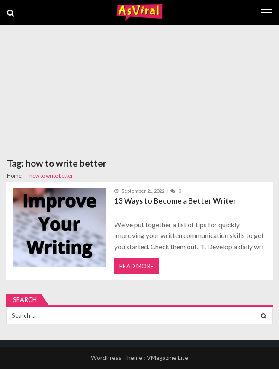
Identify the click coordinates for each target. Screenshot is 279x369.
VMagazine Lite (167, 357)
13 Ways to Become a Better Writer (175, 200)
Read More (136, 266)
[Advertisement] (139, 89)
